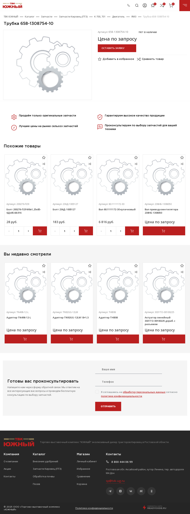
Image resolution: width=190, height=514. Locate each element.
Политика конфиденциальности (94, 508)
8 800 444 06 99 (119, 5)
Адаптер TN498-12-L (18, 317)
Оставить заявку (112, 48)
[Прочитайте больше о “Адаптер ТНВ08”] (118, 339)
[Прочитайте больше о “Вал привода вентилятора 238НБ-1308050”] (164, 230)
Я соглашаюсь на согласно (139, 394)
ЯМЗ (133, 16)
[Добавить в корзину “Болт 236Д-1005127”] (86, 230)
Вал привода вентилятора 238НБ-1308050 (161, 211)
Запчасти (46, 16)
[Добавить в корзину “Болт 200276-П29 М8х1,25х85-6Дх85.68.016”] (40, 230)
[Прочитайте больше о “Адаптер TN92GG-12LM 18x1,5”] (72, 339)
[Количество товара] (19, 231)
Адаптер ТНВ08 (108, 317)
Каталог (29, 16)
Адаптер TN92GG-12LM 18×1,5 (71, 317)
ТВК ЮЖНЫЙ (11, 16)
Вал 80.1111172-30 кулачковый (117, 209)
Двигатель (118, 16)
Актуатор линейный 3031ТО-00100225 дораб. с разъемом (160, 321)
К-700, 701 (99, 16)
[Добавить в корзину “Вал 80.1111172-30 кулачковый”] (132, 230)
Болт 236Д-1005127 (64, 209)
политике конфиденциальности (121, 396)
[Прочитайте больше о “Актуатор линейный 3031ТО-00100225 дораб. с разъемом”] (164, 339)
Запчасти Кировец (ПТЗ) (73, 16)
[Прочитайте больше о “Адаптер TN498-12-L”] (26, 339)
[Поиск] (137, 5)
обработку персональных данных (144, 392)
